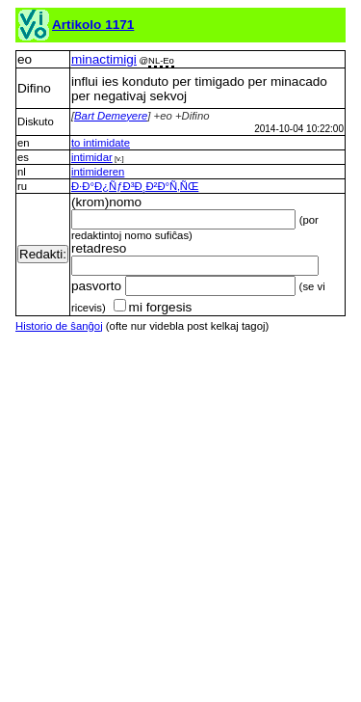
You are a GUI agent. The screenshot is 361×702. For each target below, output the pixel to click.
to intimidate (100, 142)
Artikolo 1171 (93, 24)
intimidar (92, 157)
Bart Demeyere (110, 116)
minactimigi (104, 59)
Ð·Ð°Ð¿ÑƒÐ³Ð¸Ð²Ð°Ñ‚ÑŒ (134, 186)
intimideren (97, 171)
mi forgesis (153, 307)
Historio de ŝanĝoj (59, 326)
